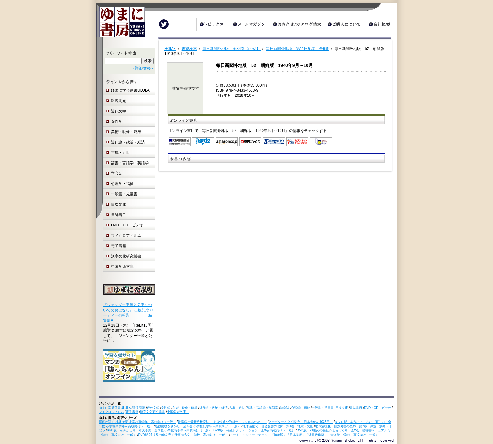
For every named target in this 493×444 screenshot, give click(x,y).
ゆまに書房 (120, 24)
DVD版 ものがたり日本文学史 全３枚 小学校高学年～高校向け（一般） (159, 430)
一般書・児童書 (124, 194)
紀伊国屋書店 (180, 141)
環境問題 (118, 101)
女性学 (116, 121)
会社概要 (381, 24)
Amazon (227, 141)
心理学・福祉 (122, 183)
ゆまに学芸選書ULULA (130, 90)
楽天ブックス (250, 141)
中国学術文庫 (124, 266)
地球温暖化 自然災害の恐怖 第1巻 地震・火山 (277, 426)
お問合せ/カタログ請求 (296, 24)
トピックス (212, 24)
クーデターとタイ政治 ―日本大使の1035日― (300, 422)
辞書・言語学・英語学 (130, 163)
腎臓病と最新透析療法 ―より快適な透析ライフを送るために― (222, 422)
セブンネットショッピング (297, 141)
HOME (170, 48)
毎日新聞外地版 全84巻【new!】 (231, 48)
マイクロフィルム (126, 235)
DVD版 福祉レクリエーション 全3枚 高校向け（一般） (254, 430)
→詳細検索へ (142, 68)
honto (203, 141)
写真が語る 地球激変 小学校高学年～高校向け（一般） (137, 422)
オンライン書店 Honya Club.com (274, 141)
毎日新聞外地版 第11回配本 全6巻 (297, 48)
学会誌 (116, 173)
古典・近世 (120, 152)
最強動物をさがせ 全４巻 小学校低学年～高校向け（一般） (198, 426)
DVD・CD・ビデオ (127, 225)
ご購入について (344, 24)
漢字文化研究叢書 (126, 256)
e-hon (321, 141)
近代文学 (118, 111)
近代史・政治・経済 (128, 142)
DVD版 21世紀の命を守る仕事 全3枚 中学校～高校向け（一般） (183, 434)
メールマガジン (249, 24)
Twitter (164, 24)
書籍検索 (189, 48)
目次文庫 (118, 204)
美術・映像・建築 (126, 132)
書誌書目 (118, 215)
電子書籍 (118, 246)
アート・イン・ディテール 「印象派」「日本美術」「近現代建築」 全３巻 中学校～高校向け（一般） (304, 434)
